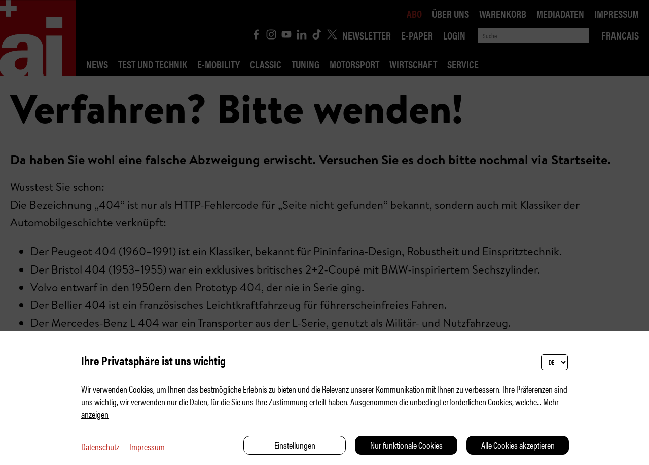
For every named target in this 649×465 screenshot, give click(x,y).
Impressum (147, 446)
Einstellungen (294, 445)
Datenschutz (100, 446)
